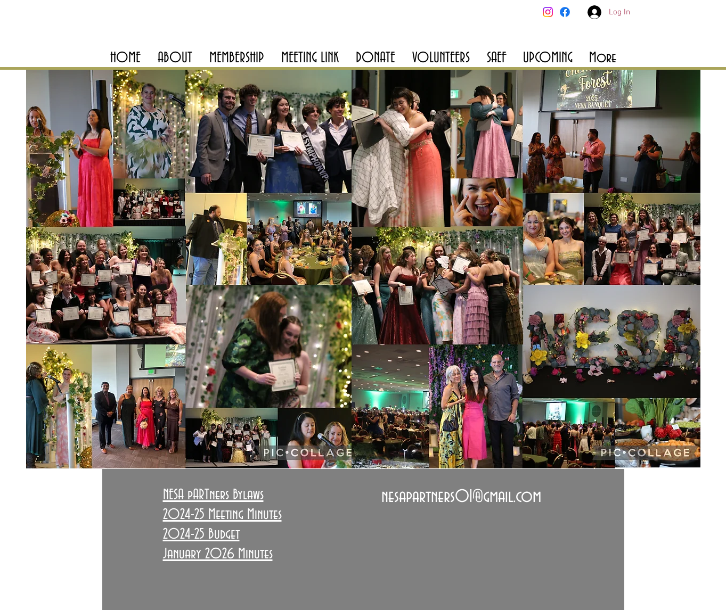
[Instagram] (547, 12)
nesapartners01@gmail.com (461, 496)
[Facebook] (565, 12)
